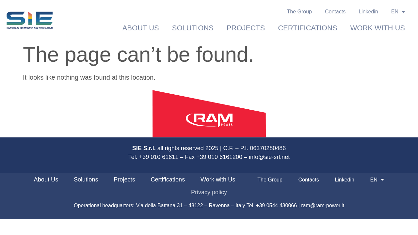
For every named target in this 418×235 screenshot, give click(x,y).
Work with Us (377, 28)
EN (398, 12)
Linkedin (368, 11)
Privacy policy (209, 192)
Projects (246, 28)
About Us (140, 28)
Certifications (307, 28)
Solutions (193, 28)
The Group (299, 11)
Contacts (335, 11)
